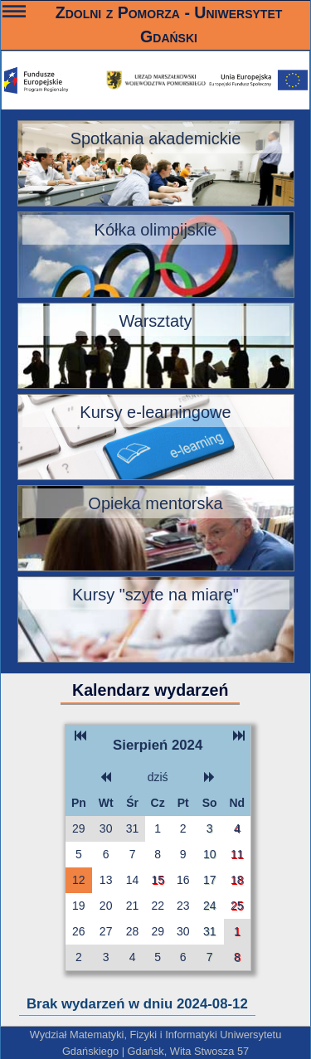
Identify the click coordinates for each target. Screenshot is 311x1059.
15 (157, 880)
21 (132, 905)
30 (106, 828)
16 (183, 880)
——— (14, 13)
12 (78, 880)
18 (237, 880)
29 (78, 828)
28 (132, 931)
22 (157, 905)
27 (106, 931)
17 (209, 880)
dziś (158, 777)
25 (237, 905)
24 (209, 905)
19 (78, 905)
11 (237, 854)
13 (106, 880)
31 (132, 828)
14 (132, 880)
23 (183, 905)
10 (209, 854)
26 (78, 931)
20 (106, 905)
